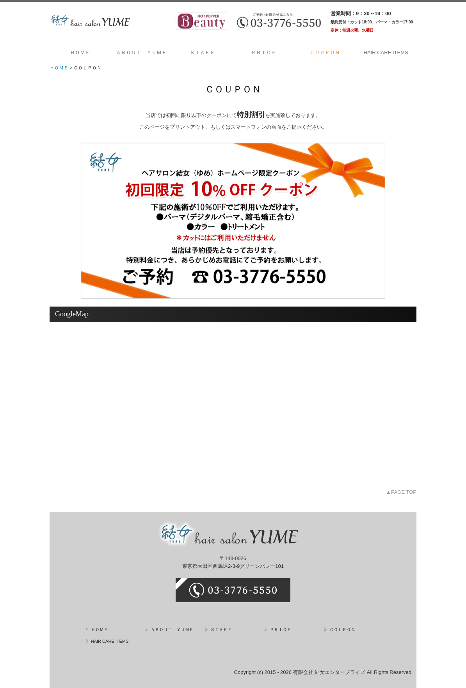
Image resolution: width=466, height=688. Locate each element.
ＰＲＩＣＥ (263, 52)
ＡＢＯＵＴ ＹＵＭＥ (141, 52)
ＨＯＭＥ (80, 52)
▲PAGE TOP (401, 492)
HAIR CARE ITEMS (386, 52)
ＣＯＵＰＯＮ (324, 52)
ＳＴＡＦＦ (202, 52)
